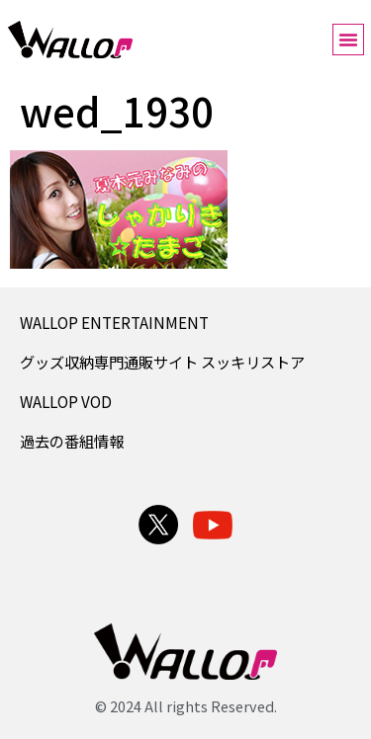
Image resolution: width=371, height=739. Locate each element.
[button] (348, 39)
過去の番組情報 (72, 441)
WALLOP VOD (66, 401)
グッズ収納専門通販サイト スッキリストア (162, 361)
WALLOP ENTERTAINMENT (114, 322)
